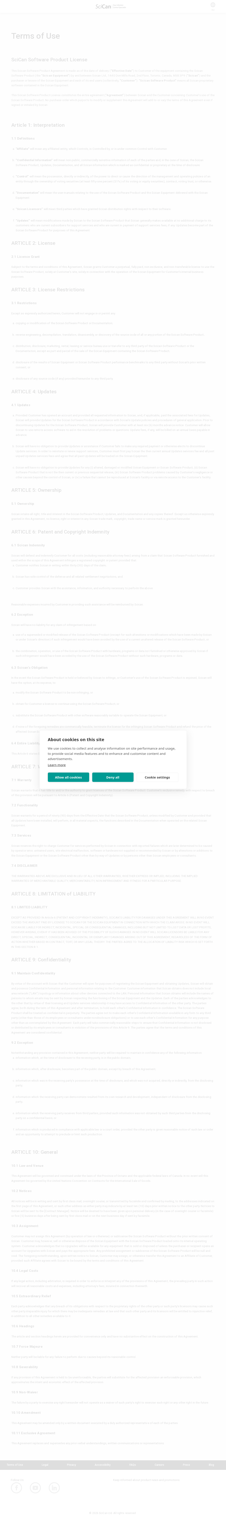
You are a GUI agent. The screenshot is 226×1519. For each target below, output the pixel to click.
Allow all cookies (68, 777)
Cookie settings (157, 777)
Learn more (57, 764)
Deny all (112, 777)
